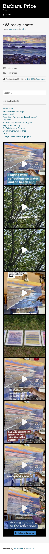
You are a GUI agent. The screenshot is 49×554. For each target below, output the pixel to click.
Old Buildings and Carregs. (14, 128)
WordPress (18, 548)
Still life (5, 133)
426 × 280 (30, 79)
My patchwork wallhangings (14, 131)
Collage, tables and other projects (17, 136)
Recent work (41, 79)
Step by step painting (11, 125)
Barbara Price (19, 6)
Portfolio (29, 548)
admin (24, 29)
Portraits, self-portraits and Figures (17, 122)
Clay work (7, 119)
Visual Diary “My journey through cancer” (20, 117)
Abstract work (8, 114)
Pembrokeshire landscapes (14, 111)
